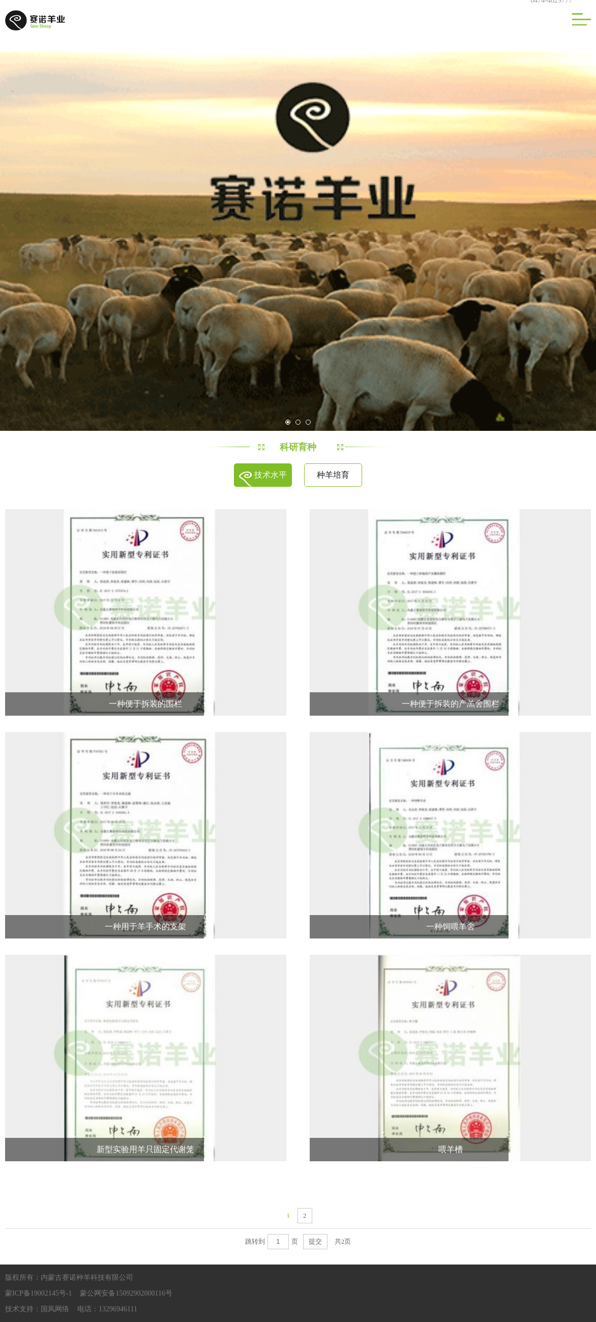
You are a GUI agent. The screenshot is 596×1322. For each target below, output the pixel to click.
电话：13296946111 (107, 1309)
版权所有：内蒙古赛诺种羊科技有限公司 (69, 1277)
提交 (315, 1241)
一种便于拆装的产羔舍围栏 (450, 703)
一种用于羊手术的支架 (145, 926)
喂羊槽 (450, 1149)
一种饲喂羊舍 (450, 926)
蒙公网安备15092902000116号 (126, 1293)
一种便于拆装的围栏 (145, 703)
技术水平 (270, 475)
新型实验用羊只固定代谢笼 (145, 1149)
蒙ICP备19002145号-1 (38, 1293)
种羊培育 (333, 475)
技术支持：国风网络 (37, 1309)
